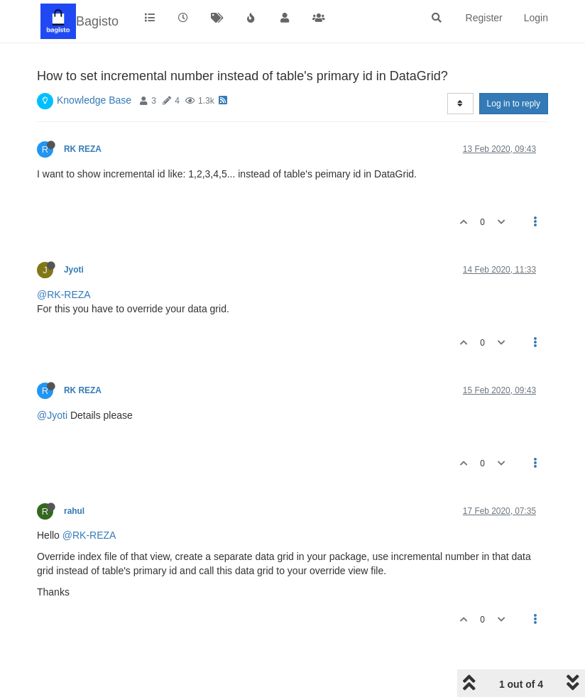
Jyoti (74, 270)
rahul (74, 511)
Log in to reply (513, 104)
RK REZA (82, 149)
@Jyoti (52, 415)
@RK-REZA (64, 294)
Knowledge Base (94, 100)
